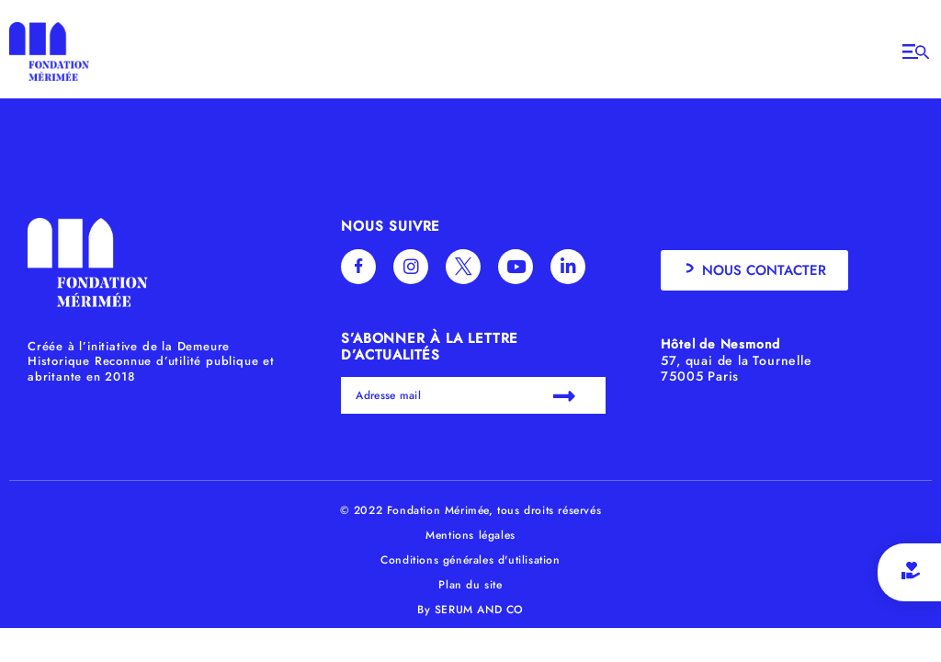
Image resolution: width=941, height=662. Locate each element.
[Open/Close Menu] (916, 52)
